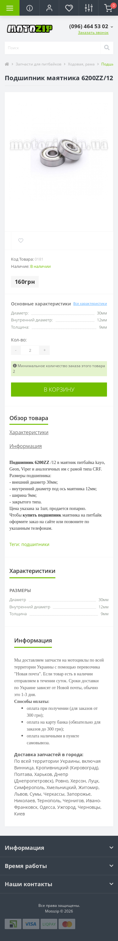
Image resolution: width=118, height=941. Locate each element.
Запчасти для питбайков (38, 64)
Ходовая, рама (81, 64)
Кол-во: (19, 340)
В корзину (59, 389)
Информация (25, 446)
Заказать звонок (93, 32)
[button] (49, 8)
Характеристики (28, 432)
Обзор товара (28, 418)
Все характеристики (90, 303)
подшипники (35, 544)
